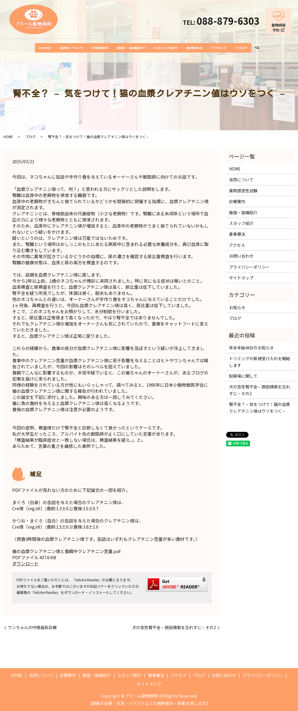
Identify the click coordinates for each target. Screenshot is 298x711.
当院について (56, 48)
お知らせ (237, 307)
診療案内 (90, 48)
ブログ (263, 48)
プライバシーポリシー (249, 267)
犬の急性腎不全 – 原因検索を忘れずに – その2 (174, 627)
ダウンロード (25, 563)
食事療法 (205, 48)
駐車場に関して (243, 376)
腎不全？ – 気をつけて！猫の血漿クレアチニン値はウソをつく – (259, 407)
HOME (23, 48)
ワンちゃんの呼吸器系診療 (32, 627)
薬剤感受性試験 (243, 190)
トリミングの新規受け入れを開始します (259, 362)
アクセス (235, 48)
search (281, 48)
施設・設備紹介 (128, 48)
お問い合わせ (241, 256)
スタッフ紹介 (170, 48)
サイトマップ (241, 278)
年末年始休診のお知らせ (251, 348)
